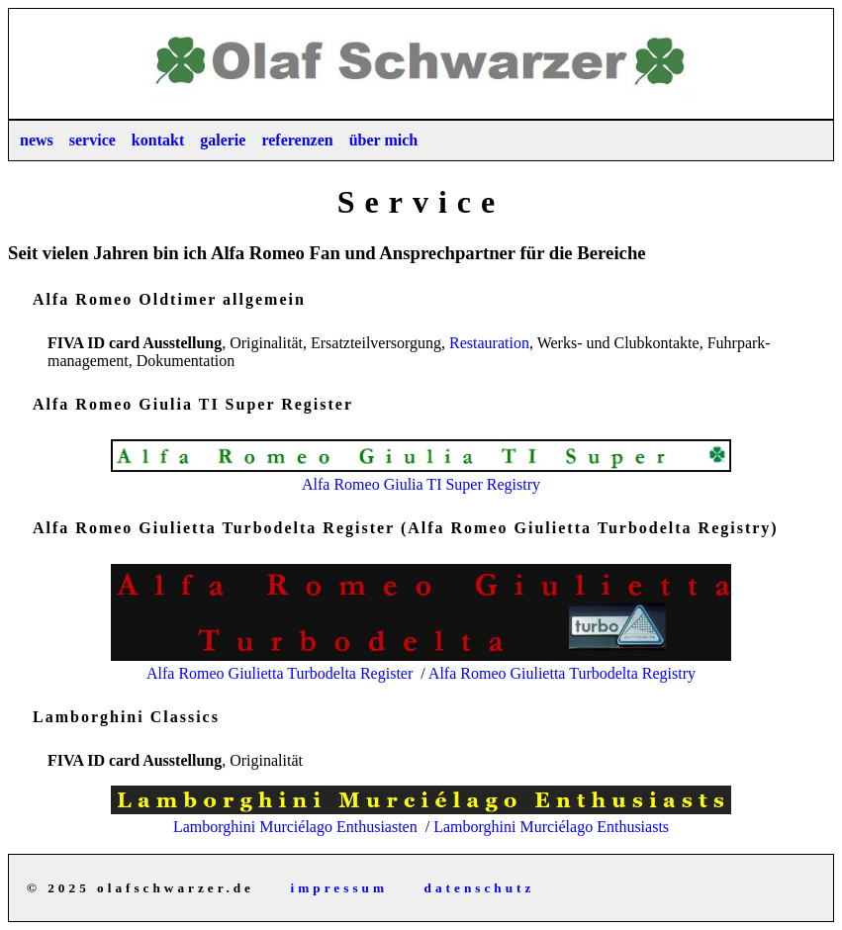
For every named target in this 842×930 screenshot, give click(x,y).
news (36, 140)
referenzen (296, 140)
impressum (339, 888)
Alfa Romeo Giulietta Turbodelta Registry (562, 673)
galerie (222, 140)
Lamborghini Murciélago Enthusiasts (551, 826)
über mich (383, 140)
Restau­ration (489, 342)
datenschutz (479, 888)
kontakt (158, 140)
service (92, 140)
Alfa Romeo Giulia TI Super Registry (420, 475)
